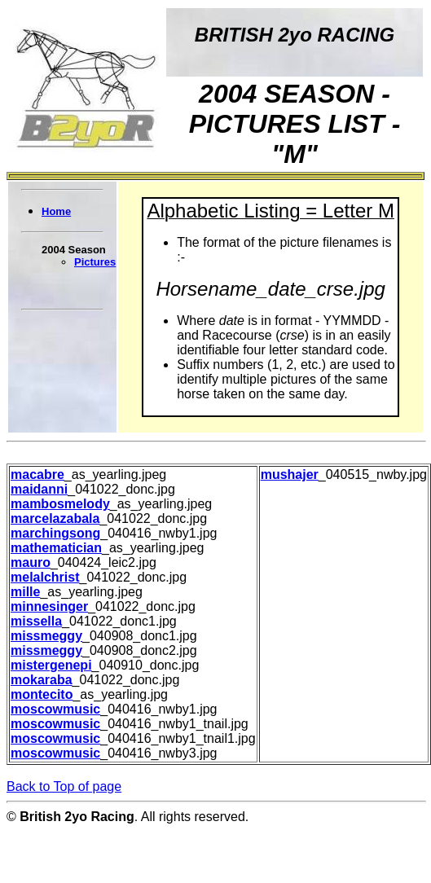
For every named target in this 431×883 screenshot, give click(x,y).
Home (56, 211)
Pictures (95, 262)
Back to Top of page (64, 786)
